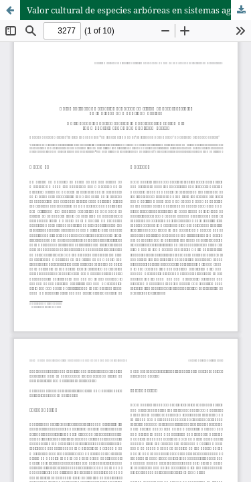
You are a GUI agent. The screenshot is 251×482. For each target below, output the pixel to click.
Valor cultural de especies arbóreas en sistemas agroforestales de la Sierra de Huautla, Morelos (139, 10)
